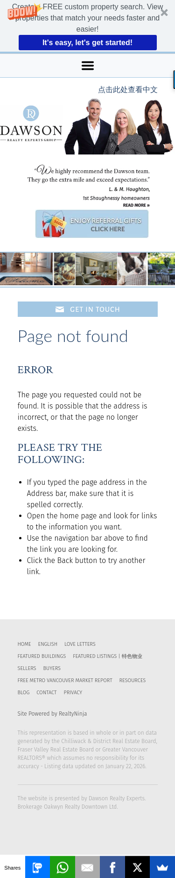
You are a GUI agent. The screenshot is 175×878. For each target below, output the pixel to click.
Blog (24, 693)
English (47, 644)
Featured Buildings (42, 656)
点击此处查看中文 (128, 89)
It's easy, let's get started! (87, 43)
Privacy (72, 693)
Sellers (27, 668)
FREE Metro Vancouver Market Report (65, 680)
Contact (46, 693)
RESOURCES (132, 680)
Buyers (52, 668)
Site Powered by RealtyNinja (52, 713)
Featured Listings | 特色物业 (107, 656)
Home (24, 644)
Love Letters (80, 644)
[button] (87, 26)
